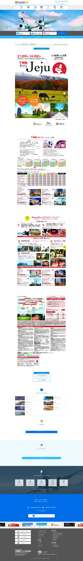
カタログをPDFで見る (41, 48)
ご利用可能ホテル (37, 37)
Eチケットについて (41, 533)
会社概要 (40, 541)
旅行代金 (63, 37)
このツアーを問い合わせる (41, 375)
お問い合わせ (62, 33)
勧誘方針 (40, 537)
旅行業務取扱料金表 (56, 546)
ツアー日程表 (20, 37)
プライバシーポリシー (42, 536)
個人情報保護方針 (41, 534)
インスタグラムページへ (41, 431)
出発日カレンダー (56, 37)
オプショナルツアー (28, 37)
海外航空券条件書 (55, 545)
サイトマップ (41, 546)
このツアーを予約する (41, 380)
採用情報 (40, 542)
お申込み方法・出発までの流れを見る (41, 489)
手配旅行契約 (55, 538)
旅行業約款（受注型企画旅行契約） (58, 534)
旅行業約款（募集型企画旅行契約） (58, 533)
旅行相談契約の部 (55, 537)
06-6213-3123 (36, 507)
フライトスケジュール (47, 37)
